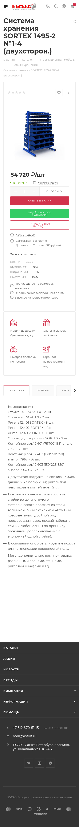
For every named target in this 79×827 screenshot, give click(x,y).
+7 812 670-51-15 (26, 728)
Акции (9, 658)
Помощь (11, 712)
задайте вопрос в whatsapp (39, 213)
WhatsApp (50, 763)
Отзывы (43, 390)
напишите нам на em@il (39, 225)
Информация (15, 701)
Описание (16, 390)
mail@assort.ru (24, 736)
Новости (11, 669)
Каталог (11, 648)
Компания (13, 690)
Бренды (10, 680)
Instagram (39, 763)
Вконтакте (28, 763)
